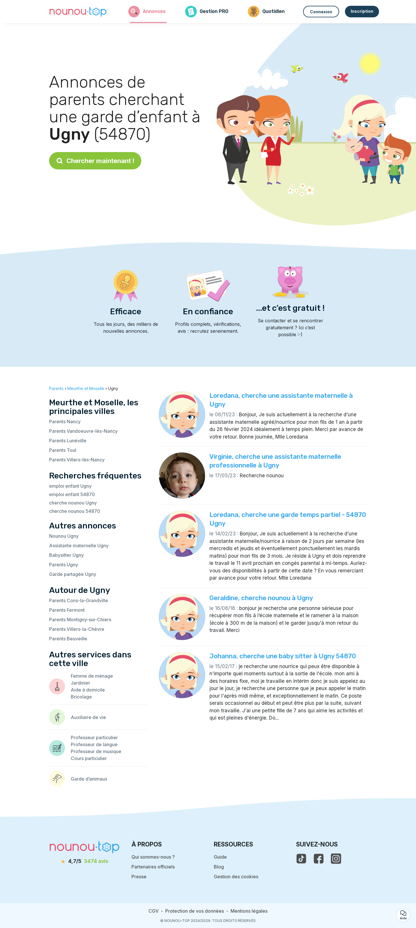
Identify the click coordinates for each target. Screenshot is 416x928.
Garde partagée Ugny (72, 574)
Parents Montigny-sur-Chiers (80, 619)
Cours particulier (89, 758)
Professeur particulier (94, 737)
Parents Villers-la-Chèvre (76, 629)
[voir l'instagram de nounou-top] (336, 858)
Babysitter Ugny (66, 555)
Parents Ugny (63, 564)
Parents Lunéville (67, 440)
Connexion (321, 11)
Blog (219, 867)
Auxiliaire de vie (88, 717)
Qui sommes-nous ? (153, 857)
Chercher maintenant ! (95, 160)
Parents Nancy (65, 421)
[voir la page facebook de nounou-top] (318, 858)
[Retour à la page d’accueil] (78, 11)
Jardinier (80, 683)
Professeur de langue (94, 744)
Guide (220, 857)
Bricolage (81, 697)
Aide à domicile (88, 690)
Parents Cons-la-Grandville (78, 600)
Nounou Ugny (64, 536)
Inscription (362, 11)
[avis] (84, 861)
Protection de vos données (194, 911)
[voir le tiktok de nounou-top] (301, 858)
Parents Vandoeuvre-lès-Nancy (83, 431)
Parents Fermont (67, 610)
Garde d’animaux (89, 779)
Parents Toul (62, 450)
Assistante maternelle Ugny (79, 545)
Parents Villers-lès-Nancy (77, 460)
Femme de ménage (92, 676)
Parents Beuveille (68, 639)
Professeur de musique (96, 751)
